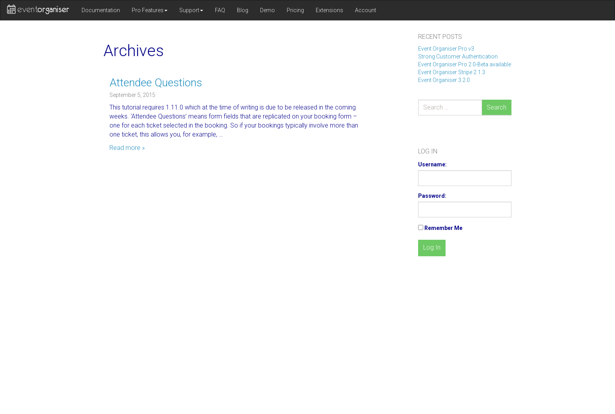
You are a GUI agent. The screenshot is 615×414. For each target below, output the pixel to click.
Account (365, 10)
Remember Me (443, 228)
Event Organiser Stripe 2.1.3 (451, 72)
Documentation (101, 10)
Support (191, 10)
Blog (242, 10)
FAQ (220, 10)
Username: (432, 164)
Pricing (295, 10)
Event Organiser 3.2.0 (444, 80)
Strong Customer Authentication (458, 56)
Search (496, 107)
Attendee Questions (155, 82)
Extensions (329, 10)
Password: (432, 196)
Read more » (127, 147)
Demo (267, 10)
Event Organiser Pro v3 (446, 49)
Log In (431, 247)
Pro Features (149, 10)
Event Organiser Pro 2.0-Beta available (464, 64)
